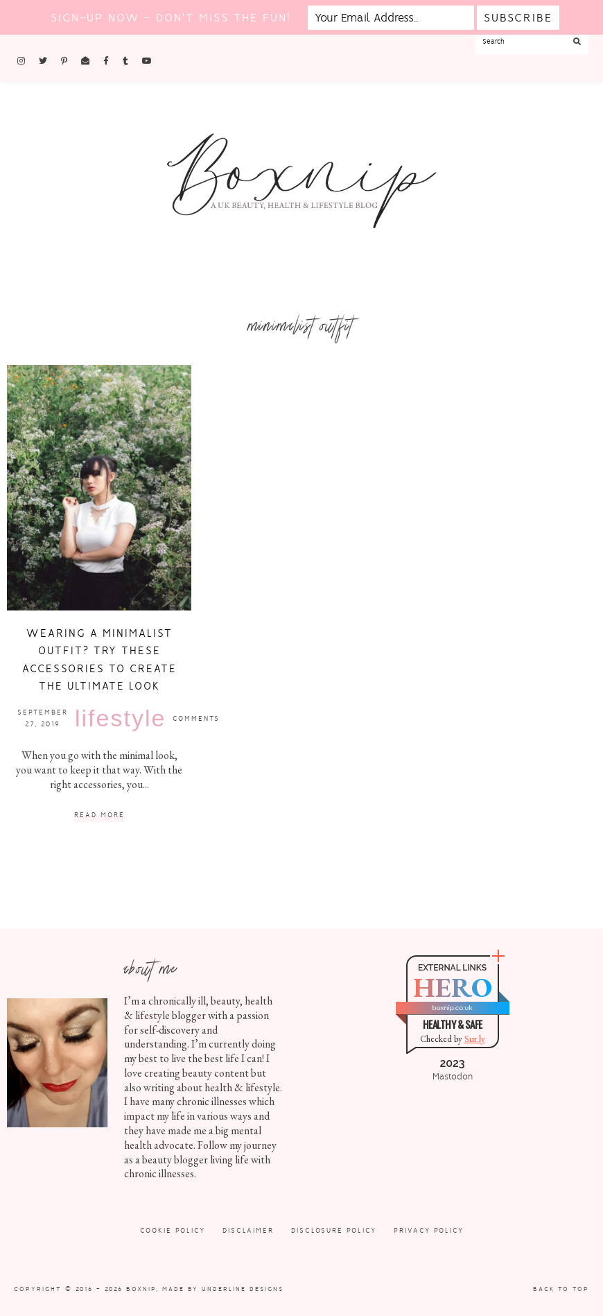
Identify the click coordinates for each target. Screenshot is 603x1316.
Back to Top (561, 1289)
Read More (99, 815)
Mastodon (452, 1076)
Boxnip (141, 1289)
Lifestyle (120, 718)
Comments (196, 718)
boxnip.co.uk (452, 1007)
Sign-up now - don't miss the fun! (170, 17)
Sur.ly (474, 1039)
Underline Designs (242, 1289)
